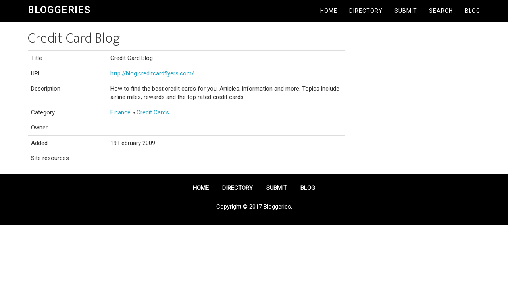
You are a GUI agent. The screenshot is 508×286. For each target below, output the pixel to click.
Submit (405, 11)
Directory (366, 11)
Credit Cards (153, 112)
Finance (120, 112)
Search (441, 11)
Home (328, 11)
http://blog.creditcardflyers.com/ (152, 73)
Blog (472, 11)
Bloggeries (59, 9)
